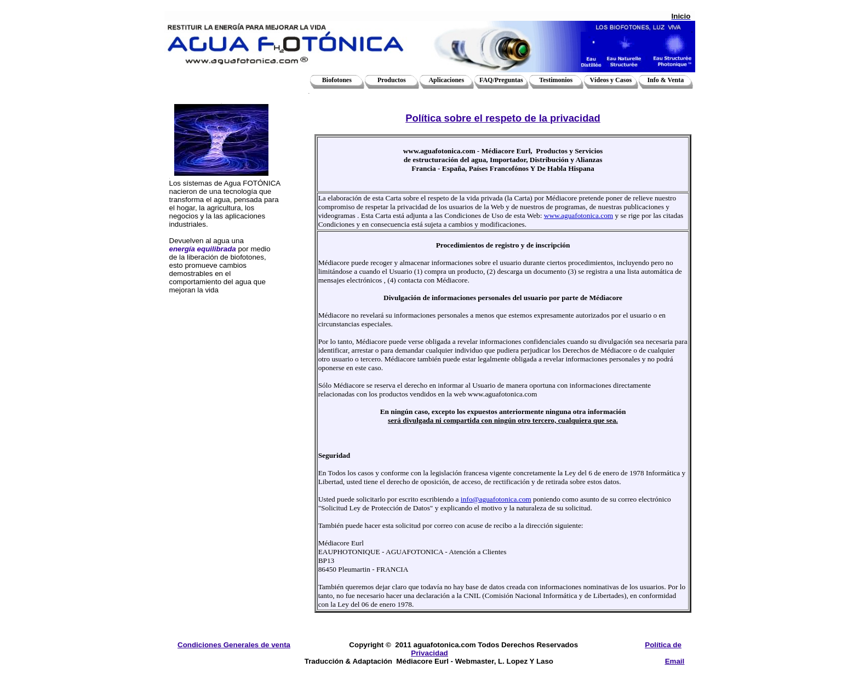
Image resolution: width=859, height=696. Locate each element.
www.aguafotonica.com (578, 215)
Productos (391, 80)
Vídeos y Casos (610, 80)
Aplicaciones (446, 80)
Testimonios (555, 80)
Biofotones (337, 80)
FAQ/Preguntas (501, 80)
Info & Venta (665, 80)
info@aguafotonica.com (496, 499)
